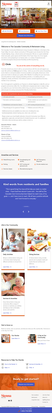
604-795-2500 (8, 31)
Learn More (6, 267)
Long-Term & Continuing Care (8, 41)
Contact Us (45, 402)
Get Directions (25, 31)
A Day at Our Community (42, 337)
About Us (45, 397)
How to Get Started (10, 364)
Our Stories (15, 336)
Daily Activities (8, 254)
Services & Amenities (10, 299)
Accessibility (42, 406)
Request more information (26, 35)
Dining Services (34, 254)
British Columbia (21, 41)
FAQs (30, 368)
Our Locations (35, 395)
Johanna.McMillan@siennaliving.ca (10, 140)
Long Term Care (35, 400)
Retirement (34, 397)
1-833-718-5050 (26, 411)
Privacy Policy (35, 406)
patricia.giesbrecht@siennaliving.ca (10, 130)
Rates (6, 368)
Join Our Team (46, 395)
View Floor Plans (42, 31)
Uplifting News (46, 400)
